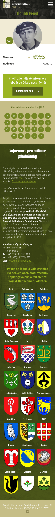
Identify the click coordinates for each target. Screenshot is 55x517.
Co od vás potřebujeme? (24, 181)
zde (21, 178)
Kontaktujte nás (24, 91)
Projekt (21, 4)
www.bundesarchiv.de (20, 260)
